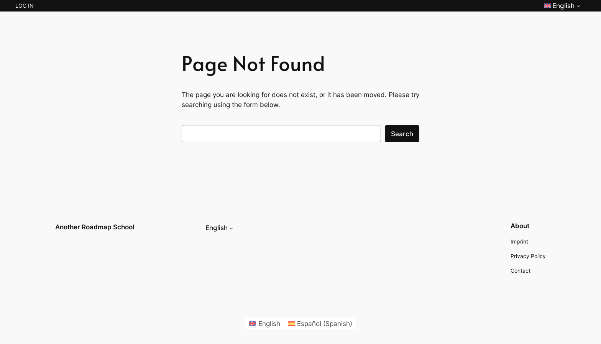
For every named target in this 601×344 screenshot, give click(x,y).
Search (402, 134)
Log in (24, 5)
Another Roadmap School (94, 227)
